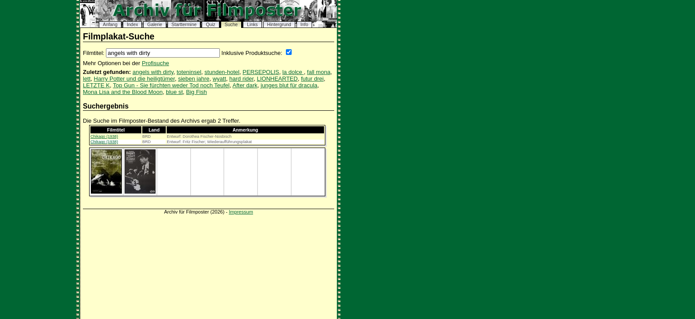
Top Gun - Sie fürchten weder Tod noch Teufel (171, 85)
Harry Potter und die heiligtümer (134, 78)
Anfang (110, 24)
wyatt (219, 78)
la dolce (293, 72)
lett (86, 78)
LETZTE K (96, 85)
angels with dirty (153, 72)
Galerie (154, 24)
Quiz (210, 24)
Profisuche (155, 63)
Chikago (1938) (104, 136)
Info (304, 24)
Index (132, 24)
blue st (174, 92)
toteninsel (188, 72)
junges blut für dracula (289, 85)
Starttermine (184, 24)
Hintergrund (279, 24)
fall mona (319, 72)
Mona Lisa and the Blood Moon (123, 92)
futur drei (312, 78)
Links (252, 24)
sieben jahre (194, 78)
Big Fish (196, 92)
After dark (245, 85)
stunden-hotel (221, 72)
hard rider (241, 78)
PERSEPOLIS (260, 72)
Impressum (241, 211)
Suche (231, 24)
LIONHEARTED (277, 78)
